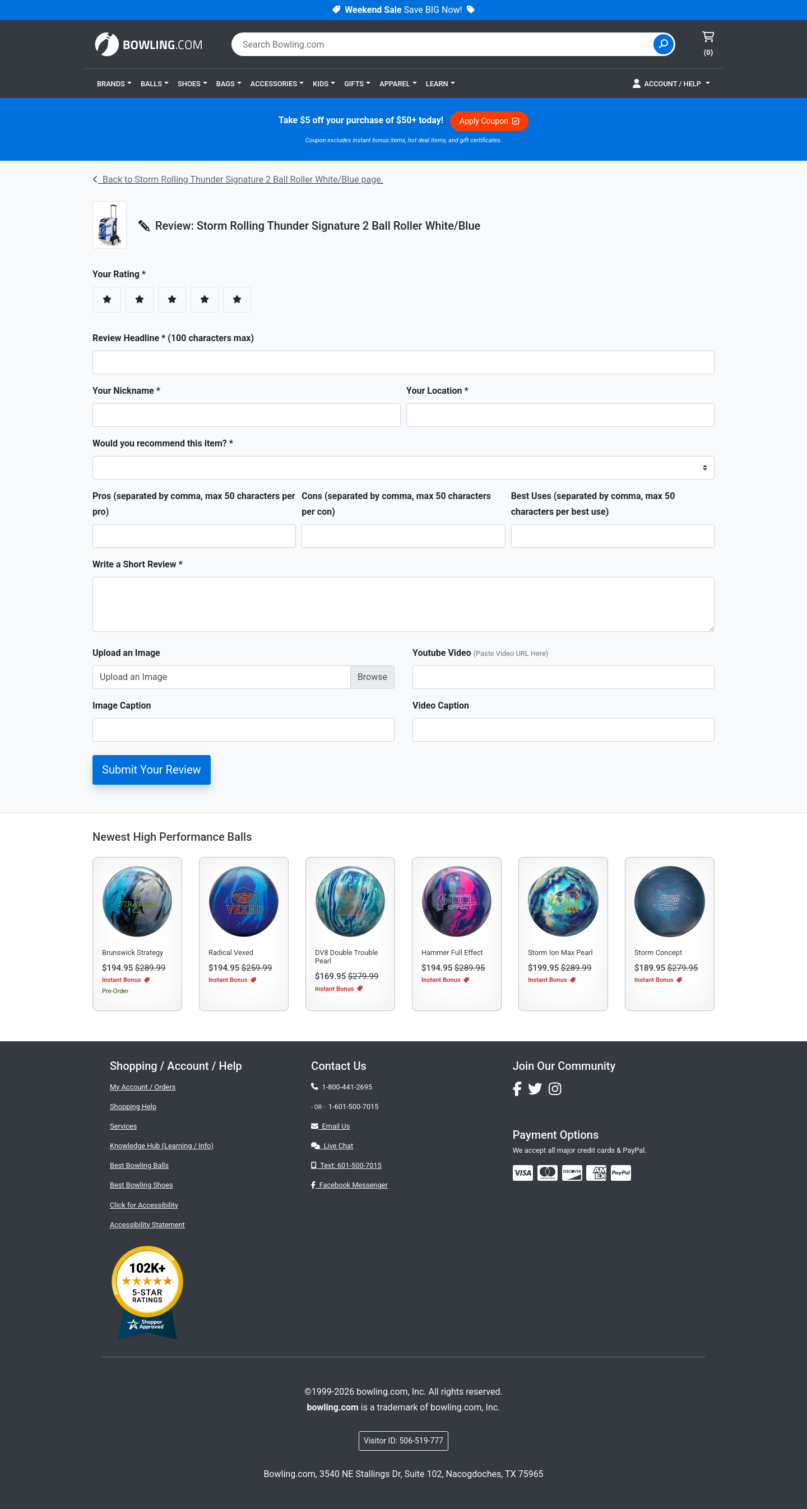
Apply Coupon (489, 121)
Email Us (330, 1126)
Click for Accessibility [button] (144, 1205)
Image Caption (121, 705)
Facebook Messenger (349, 1185)
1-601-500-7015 (353, 1106)
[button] (114, 83)
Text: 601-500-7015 (346, 1165)
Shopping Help (133, 1106)
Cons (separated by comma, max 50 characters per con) (396, 504)
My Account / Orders (142, 1087)
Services (123, 1126)
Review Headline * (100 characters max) (173, 338)
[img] (621, 1173)
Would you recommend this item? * (162, 443)
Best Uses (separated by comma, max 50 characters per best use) (593, 504)
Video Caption (440, 705)
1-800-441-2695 (341, 1087)
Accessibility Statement (147, 1225)
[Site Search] (663, 44)
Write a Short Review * (137, 564)
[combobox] (444, 44)
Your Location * (437, 390)
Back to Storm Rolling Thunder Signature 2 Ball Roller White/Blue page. (237, 179)
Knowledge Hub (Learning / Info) (162, 1146)
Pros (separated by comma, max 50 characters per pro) (193, 504)
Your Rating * (122, 274)
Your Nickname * (126, 390)
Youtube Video (480, 653)
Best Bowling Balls (139, 1165)
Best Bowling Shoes (141, 1185)
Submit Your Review (151, 769)
